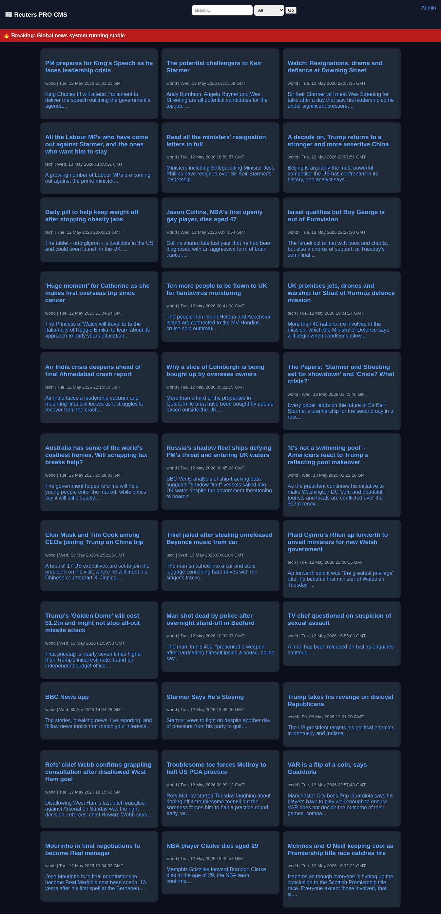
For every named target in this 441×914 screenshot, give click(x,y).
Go (291, 10)
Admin (428, 7)
